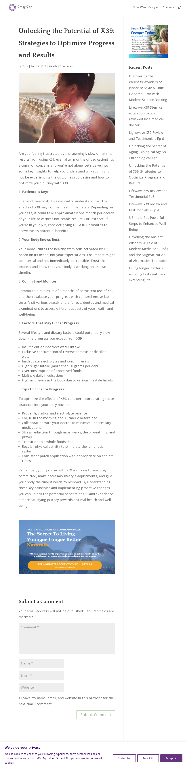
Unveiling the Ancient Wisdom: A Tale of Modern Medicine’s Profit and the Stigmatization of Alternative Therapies (148, 249)
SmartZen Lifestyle (145, 7)
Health (53, 66)
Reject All (148, 758)
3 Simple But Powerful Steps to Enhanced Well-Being (148, 223)
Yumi (25, 66)
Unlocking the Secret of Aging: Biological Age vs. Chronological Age (148, 152)
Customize (124, 758)
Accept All (171, 758)
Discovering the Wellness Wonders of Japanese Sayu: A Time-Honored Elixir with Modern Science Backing (148, 88)
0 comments (67, 66)
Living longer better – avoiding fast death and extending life (147, 274)
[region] (93, 755)
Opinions (168, 7)
